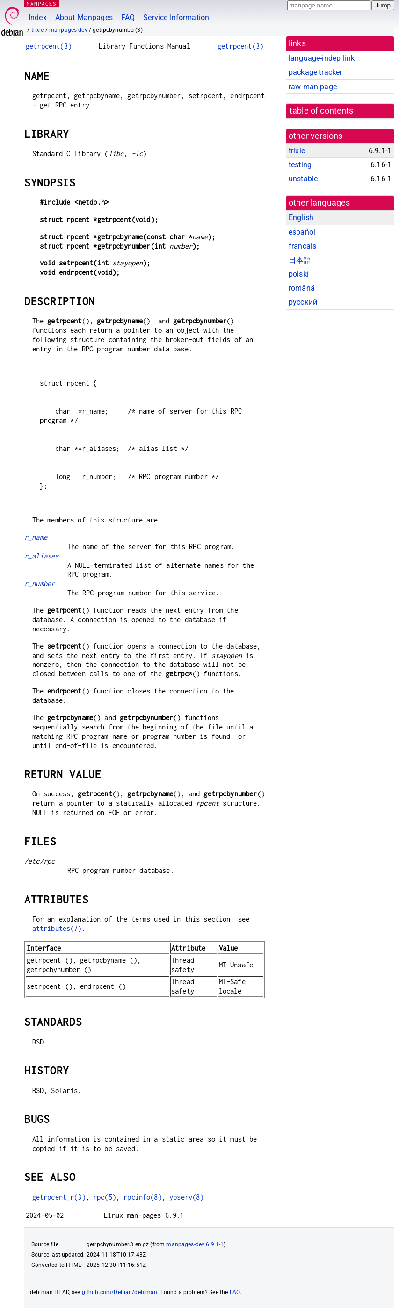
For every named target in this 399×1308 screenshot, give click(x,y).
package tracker (315, 72)
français (302, 246)
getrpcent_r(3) (59, 1197)
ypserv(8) (186, 1197)
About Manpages (84, 17)
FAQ (128, 17)
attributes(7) (57, 928)
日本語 (300, 260)
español (302, 232)
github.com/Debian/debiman (120, 1292)
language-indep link (322, 58)
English (301, 217)
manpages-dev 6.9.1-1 (195, 1244)
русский (303, 302)
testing (300, 164)
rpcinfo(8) (142, 1197)
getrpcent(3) (49, 46)
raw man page (313, 86)
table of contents (322, 110)
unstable (303, 178)
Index (38, 17)
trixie (37, 30)
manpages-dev (68, 30)
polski (299, 274)
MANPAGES (42, 3)
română (302, 288)
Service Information (176, 17)
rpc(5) (104, 1197)
